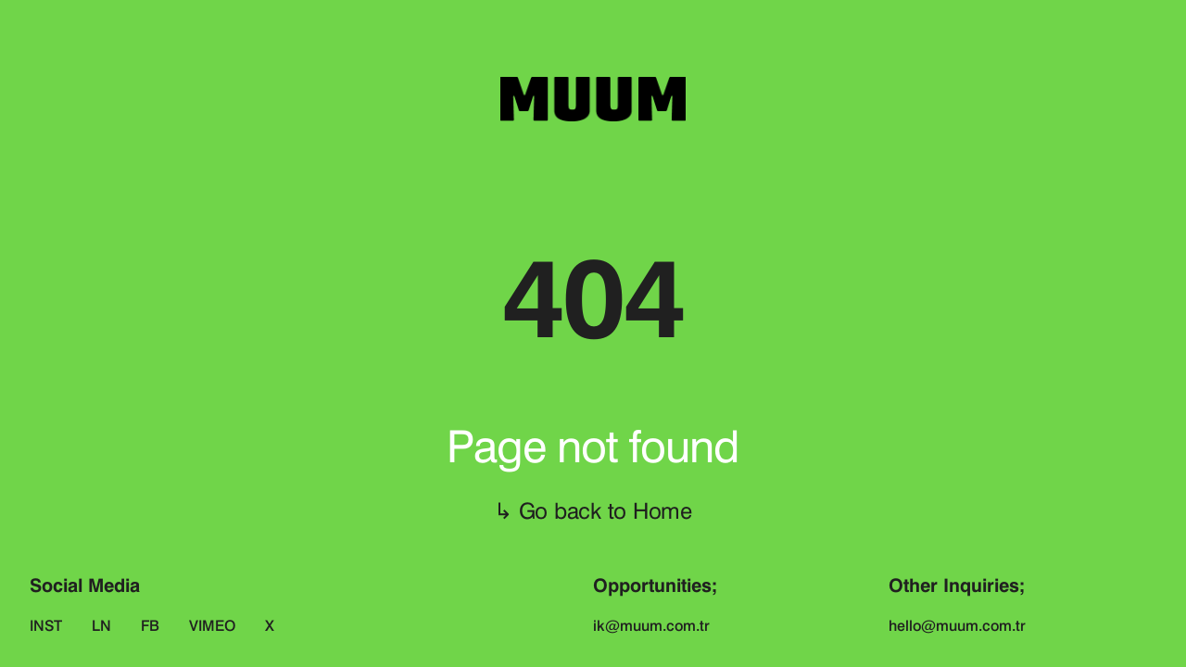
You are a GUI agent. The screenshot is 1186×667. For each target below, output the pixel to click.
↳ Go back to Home (593, 510)
